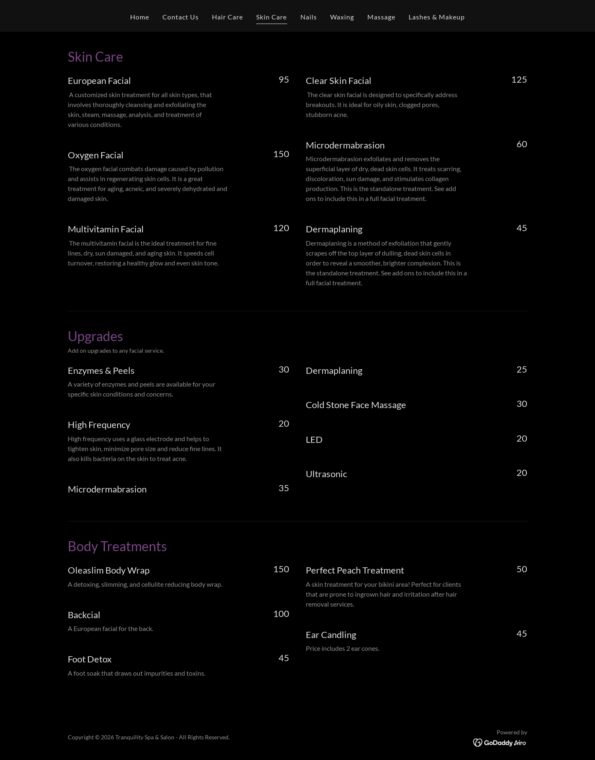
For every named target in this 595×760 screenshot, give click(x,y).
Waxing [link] (342, 17)
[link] (500, 742)
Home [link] (139, 17)
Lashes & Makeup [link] (437, 17)
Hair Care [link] (227, 17)
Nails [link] (308, 17)
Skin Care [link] (271, 17)
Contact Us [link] (180, 17)
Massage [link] (381, 17)
